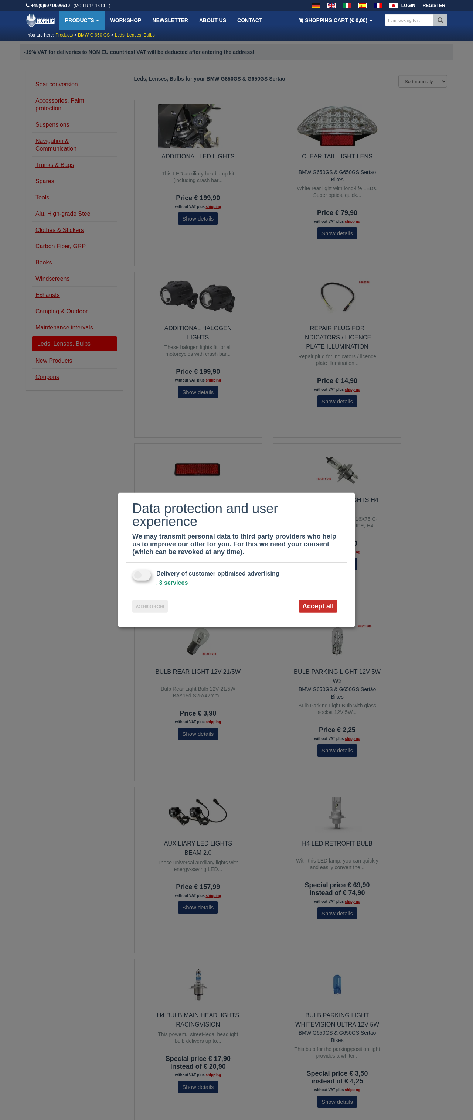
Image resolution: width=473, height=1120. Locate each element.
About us (212, 20)
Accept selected (150, 606)
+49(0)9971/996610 (50, 5)
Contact (249, 20)
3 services (173, 582)
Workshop (125, 20)
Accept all (318, 606)
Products (82, 20)
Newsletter (170, 20)
